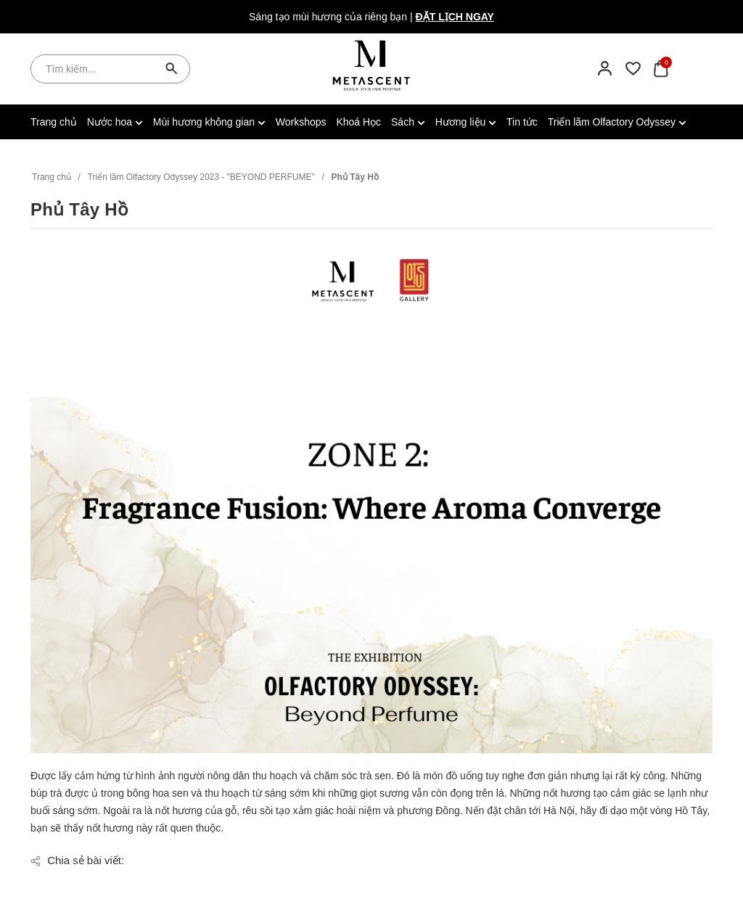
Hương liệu (465, 122)
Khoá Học (358, 122)
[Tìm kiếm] (172, 68)
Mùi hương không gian (209, 122)
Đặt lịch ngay (455, 16)
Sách (408, 122)
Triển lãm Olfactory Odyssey (617, 122)
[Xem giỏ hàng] (661, 68)
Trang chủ (53, 122)
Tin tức (522, 122)
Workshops (301, 122)
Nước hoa (115, 122)
